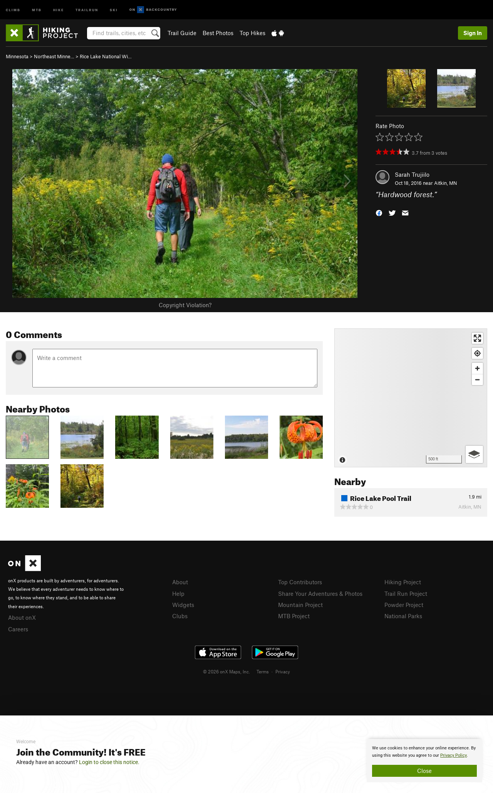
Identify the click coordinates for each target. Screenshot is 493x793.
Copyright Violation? (185, 304)
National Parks (403, 615)
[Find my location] (477, 353)
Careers (18, 629)
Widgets (183, 604)
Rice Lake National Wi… (106, 56)
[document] (424, 760)
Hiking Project (402, 581)
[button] (379, 212)
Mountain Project (300, 604)
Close (424, 770)
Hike (58, 9)
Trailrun (86, 9)
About (180, 581)
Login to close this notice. (109, 762)
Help (178, 593)
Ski (114, 9)
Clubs (180, 615)
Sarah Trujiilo (412, 174)
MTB (37, 9)
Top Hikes (252, 32)
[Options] (474, 454)
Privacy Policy (453, 755)
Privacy (282, 671)
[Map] (411, 398)
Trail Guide (182, 32)
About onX (22, 617)
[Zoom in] (477, 368)
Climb (13, 9)
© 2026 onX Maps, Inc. (226, 671)
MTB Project (294, 615)
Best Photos (218, 32)
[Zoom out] (477, 379)
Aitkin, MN (445, 183)
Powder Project (403, 604)
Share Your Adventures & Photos (320, 593)
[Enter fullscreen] (477, 338)
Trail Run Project (405, 593)
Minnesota (17, 56)
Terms (263, 671)
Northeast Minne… (54, 56)
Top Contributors (300, 581)
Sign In (472, 32)
